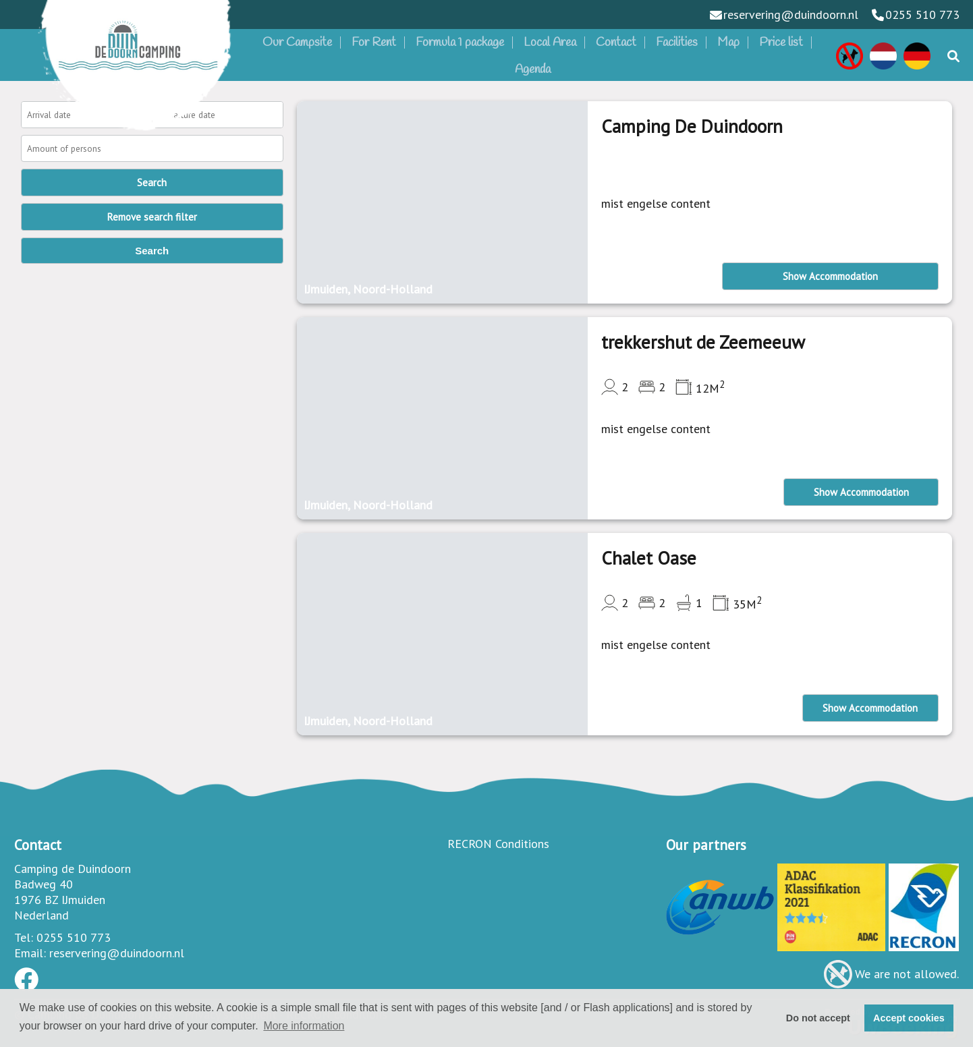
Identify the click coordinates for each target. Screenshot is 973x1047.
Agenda (533, 69)
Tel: (23, 937)
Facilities (677, 42)
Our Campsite (297, 42)
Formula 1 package (460, 42)
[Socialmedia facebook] (26, 984)
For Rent (374, 42)
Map (728, 42)
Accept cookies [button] (909, 1018)
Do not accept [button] (818, 1018)
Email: (30, 953)
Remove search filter (152, 216)
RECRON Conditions (498, 843)
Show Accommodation (830, 276)
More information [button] (303, 1025)
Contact (616, 42)
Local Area (550, 42)
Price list (781, 42)
